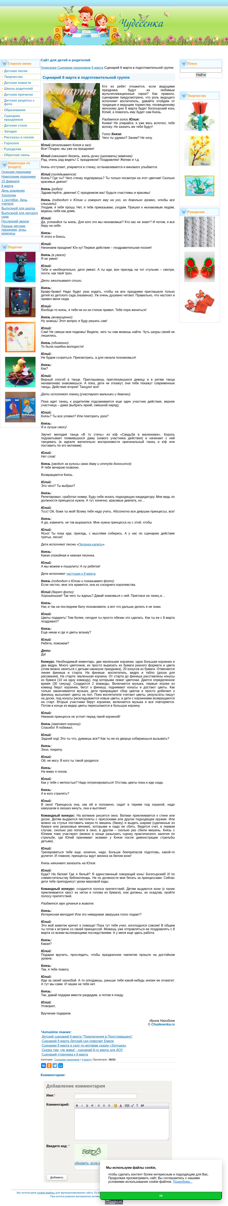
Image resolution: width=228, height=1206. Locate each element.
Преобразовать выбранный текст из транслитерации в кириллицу (137, 1105)
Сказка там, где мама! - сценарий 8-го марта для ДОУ (82, 1050)
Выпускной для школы (18, 208)
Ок (161, 1195)
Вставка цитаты (132, 1105)
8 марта (7, 186)
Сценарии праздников (66, 1059)
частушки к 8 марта (80, 573)
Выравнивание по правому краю (109, 1105)
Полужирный (77, 1105)
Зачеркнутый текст (92, 1105)
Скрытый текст (127, 1105)
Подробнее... (182, 1181)
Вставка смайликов (115, 1105)
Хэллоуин (8, 195)
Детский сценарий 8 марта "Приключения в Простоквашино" (87, 1036)
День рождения (13, 190)
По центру (104, 1105)
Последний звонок (15, 221)
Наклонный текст (82, 1105)
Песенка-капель (90, 544)
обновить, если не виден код (96, 1163)
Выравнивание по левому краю (99, 1105)
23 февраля (10, 181)
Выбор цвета (120, 1105)
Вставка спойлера (142, 1105)
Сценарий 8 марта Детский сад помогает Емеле (78, 1041)
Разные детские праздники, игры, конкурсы (14, 229)
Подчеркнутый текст (87, 1105)
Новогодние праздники (18, 176)
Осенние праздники (16, 172)
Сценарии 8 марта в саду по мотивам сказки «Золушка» (84, 1045)
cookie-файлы (45, 1192)
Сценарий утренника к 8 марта (65, 1054)
